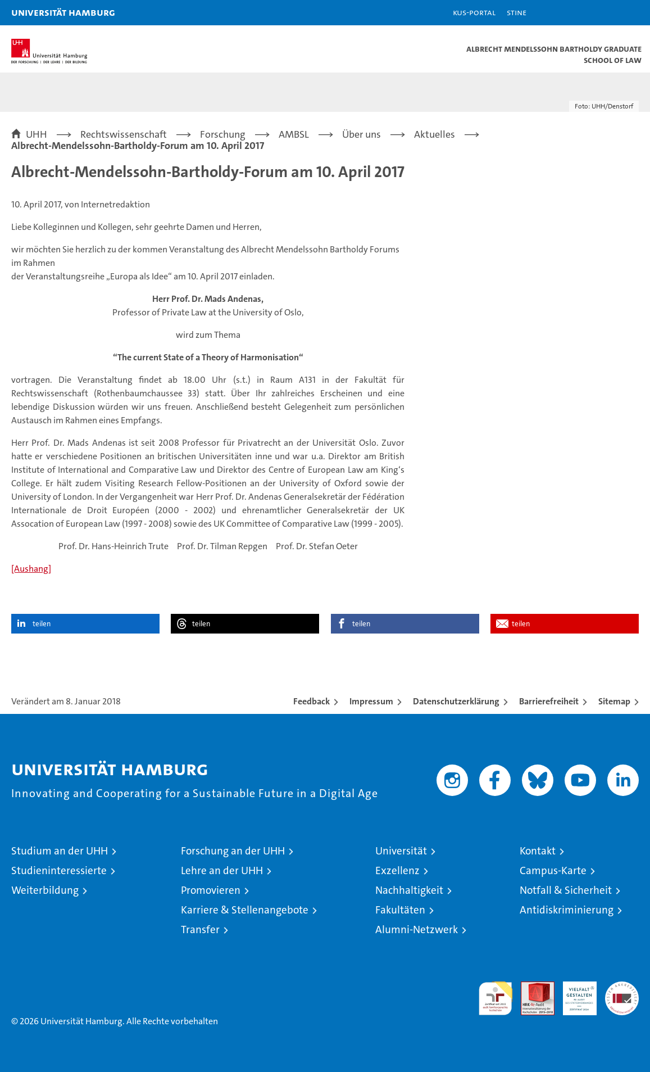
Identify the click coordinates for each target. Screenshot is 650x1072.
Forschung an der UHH (233, 851)
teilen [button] (42, 623)
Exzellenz (397, 870)
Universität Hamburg (63, 12)
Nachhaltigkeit (409, 890)
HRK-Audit (573, 993)
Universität (401, 851)
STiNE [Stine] (516, 12)
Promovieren (210, 890)
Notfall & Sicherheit (566, 890)
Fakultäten (400, 910)
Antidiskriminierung (566, 910)
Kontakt (538, 851)
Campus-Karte (553, 870)
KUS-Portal (474, 12)
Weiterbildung (45, 890)
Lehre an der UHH (222, 870)
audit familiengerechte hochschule (495, 998)
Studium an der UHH (59, 851)
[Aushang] (31, 569)
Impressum (371, 701)
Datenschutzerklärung (456, 701)
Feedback (311, 701)
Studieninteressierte (59, 870)
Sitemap (614, 701)
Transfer (200, 929)
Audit (531, 987)
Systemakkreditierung (622, 987)
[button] (606, 12)
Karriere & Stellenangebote (244, 910)
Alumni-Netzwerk (416, 929)
